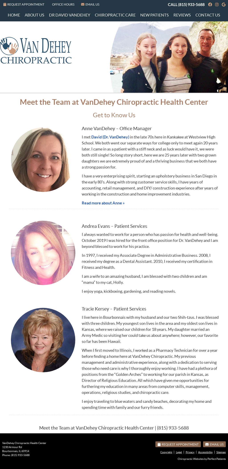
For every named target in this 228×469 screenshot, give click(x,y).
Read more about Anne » (103, 203)
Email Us (90, 4)
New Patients (154, 15)
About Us (34, 15)
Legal (179, 452)
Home (14, 15)
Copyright (166, 452)
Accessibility (205, 452)
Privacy (190, 452)
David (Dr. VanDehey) (110, 137)
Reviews (182, 15)
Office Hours (63, 4)
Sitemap (221, 452)
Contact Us (207, 15)
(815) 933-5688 (191, 4)
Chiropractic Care (115, 15)
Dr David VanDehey (69, 15)
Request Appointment (23, 4)
